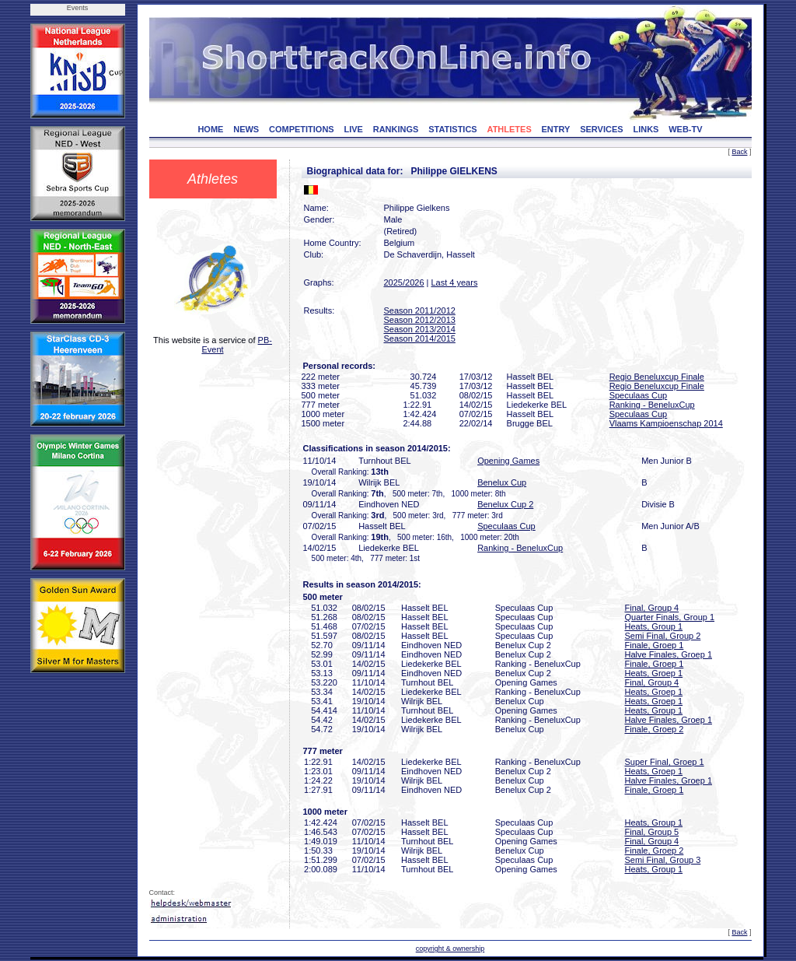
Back (739, 152)
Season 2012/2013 (420, 319)
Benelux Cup (501, 482)
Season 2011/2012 (420, 310)
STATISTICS (452, 129)
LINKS (645, 129)
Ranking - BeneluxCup (652, 404)
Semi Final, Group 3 (663, 860)
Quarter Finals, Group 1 (670, 617)
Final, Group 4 (652, 607)
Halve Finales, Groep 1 (669, 654)
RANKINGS (396, 129)
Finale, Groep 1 (654, 645)
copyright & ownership (450, 948)
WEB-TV (685, 129)
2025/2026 (404, 282)
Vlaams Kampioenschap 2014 (666, 423)
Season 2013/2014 (420, 329)
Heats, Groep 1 (654, 673)
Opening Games (508, 460)
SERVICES (601, 129)
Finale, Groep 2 (654, 729)
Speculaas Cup (638, 395)
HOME (210, 129)
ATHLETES (509, 129)
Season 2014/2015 (420, 338)
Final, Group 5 (652, 831)
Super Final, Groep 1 (664, 761)
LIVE (353, 129)
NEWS (246, 129)
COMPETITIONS (301, 129)
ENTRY (556, 129)
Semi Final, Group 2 (663, 635)
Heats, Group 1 (654, 626)
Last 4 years (454, 282)
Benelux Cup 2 (505, 504)
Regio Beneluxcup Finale (656, 376)
